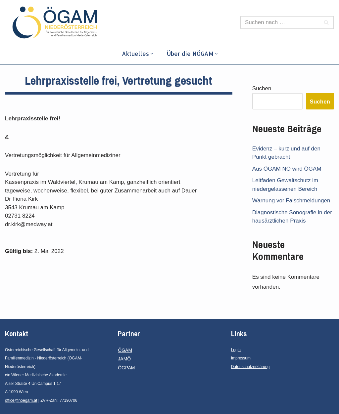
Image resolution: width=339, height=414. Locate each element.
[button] (152, 54)
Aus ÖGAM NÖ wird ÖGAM (286, 169)
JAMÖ (124, 358)
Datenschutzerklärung (250, 366)
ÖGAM (125, 350)
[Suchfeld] (279, 22)
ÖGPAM (126, 367)
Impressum (241, 358)
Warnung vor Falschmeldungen (291, 200)
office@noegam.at (21, 400)
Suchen (261, 88)
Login (236, 350)
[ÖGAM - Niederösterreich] (56, 22)
